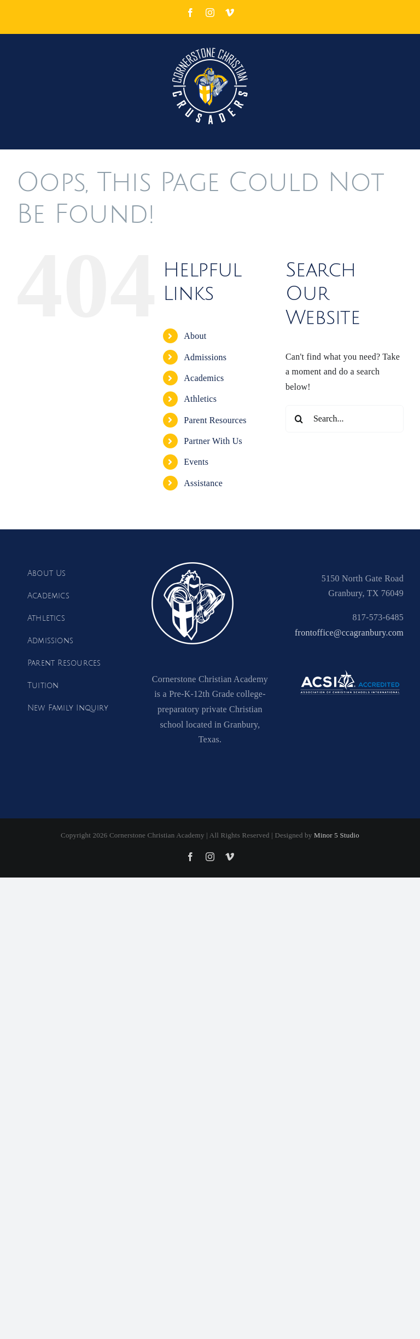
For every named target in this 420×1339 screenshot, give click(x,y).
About (195, 335)
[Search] (299, 418)
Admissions (205, 357)
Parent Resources (215, 420)
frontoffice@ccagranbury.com (349, 632)
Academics (204, 378)
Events (196, 461)
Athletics (200, 398)
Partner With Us (213, 441)
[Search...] (344, 418)
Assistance (203, 483)
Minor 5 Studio (336, 835)
